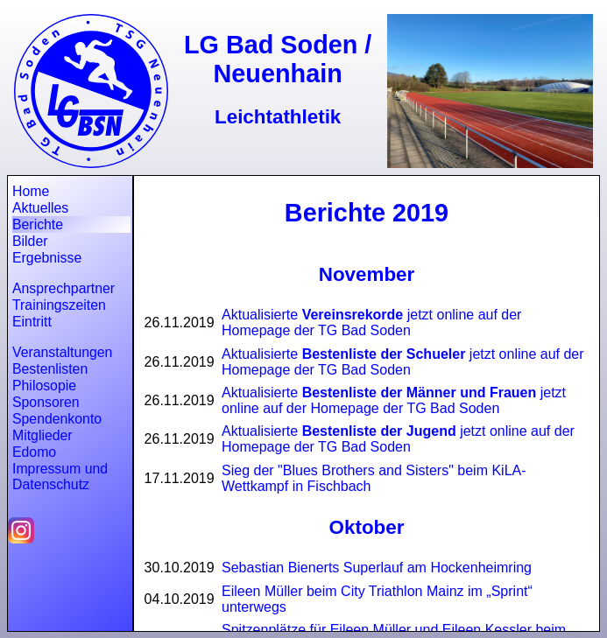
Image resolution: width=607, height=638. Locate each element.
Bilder (29, 241)
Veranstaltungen (62, 352)
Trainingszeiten (59, 305)
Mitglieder (42, 435)
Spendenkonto (57, 418)
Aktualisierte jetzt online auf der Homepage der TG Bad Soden (371, 322)
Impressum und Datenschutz (60, 476)
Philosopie (44, 385)
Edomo (34, 452)
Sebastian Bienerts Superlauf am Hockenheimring (377, 567)
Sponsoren (46, 402)
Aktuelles (40, 207)
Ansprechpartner (63, 288)
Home (30, 191)
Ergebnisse (46, 257)
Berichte (37, 224)
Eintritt (32, 321)
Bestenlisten (50, 368)
